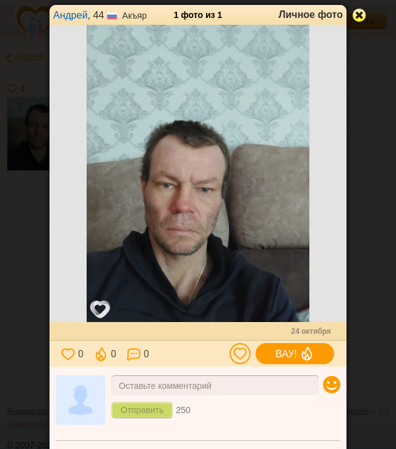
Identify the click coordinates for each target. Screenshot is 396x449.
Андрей (70, 15)
